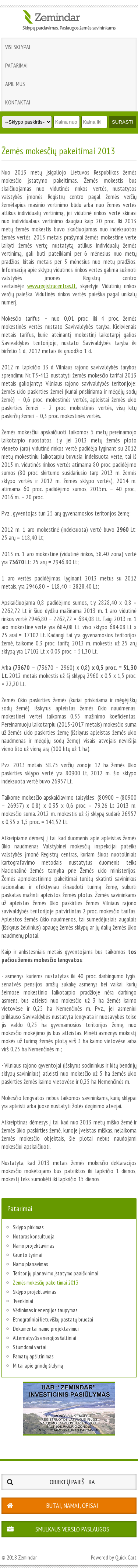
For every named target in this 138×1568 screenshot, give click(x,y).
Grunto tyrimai (27, 1254)
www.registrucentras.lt (51, 286)
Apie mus (15, 83)
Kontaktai (17, 102)
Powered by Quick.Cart (114, 1557)
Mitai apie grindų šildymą (38, 1365)
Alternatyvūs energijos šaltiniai (44, 1337)
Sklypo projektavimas (34, 1291)
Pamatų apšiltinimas (33, 1356)
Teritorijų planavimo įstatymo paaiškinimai (55, 1273)
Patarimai (16, 65)
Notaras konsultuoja (33, 1236)
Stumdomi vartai (29, 1347)
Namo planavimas (30, 1264)
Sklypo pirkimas (28, 1227)
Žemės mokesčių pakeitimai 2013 (45, 1282)
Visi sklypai (17, 47)
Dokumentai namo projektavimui (46, 1328)
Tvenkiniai (23, 1301)
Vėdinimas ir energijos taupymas (45, 1310)
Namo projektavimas (33, 1245)
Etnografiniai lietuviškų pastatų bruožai (53, 1319)
